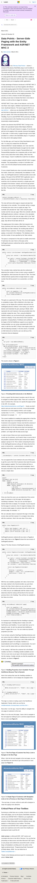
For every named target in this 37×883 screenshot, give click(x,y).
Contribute (28, 876)
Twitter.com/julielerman (7, 851)
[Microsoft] (18, 2)
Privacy (3, 878)
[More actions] (34, 20)
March (12, 19)
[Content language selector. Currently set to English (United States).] (9, 869)
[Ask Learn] (31, 20)
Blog (22, 876)
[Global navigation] (1, 2)
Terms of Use (27, 878)
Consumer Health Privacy (14, 878)
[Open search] (30, 2)
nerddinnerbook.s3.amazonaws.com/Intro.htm (14, 705)
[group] (18, 198)
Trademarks (4, 880)
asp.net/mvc (4, 110)
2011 (7, 19)
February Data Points (19, 65)
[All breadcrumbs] (2, 20)
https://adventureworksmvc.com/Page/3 (12, 406)
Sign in (34, 2)
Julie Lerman (7, 52)
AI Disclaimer (4, 876)
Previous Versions (14, 876)
